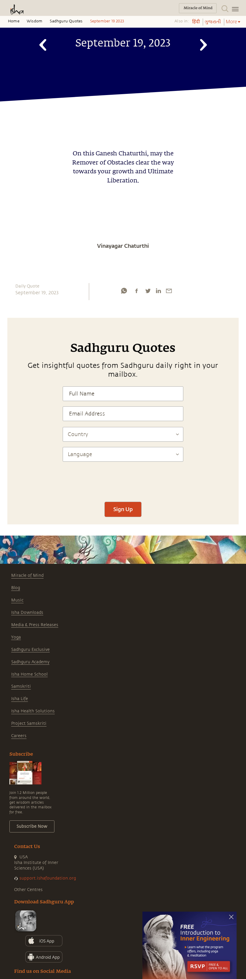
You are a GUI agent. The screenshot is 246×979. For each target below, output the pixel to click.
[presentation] (123, 479)
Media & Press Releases (34, 625)
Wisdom (34, 21)
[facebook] (136, 290)
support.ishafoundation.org (47, 878)
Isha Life (19, 699)
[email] (169, 291)
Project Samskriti (28, 723)
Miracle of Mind (27, 575)
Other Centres (28, 889)
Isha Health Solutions (33, 711)
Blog (15, 588)
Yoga (16, 637)
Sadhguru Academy (30, 662)
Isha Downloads (27, 612)
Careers (18, 736)
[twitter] (148, 291)
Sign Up (123, 509)
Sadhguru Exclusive (30, 649)
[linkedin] (158, 291)
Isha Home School (29, 674)
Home (13, 21)
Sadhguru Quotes (66, 21)
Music (17, 600)
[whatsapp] (124, 291)
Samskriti (21, 686)
